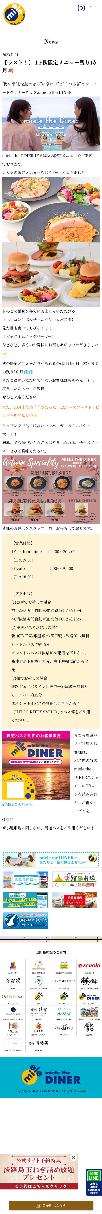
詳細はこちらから (17, 804)
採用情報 (76, 960)
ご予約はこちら (51, 1206)
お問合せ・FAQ (76, 944)
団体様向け (25, 960)
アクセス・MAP (25, 944)
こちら (63, 703)
